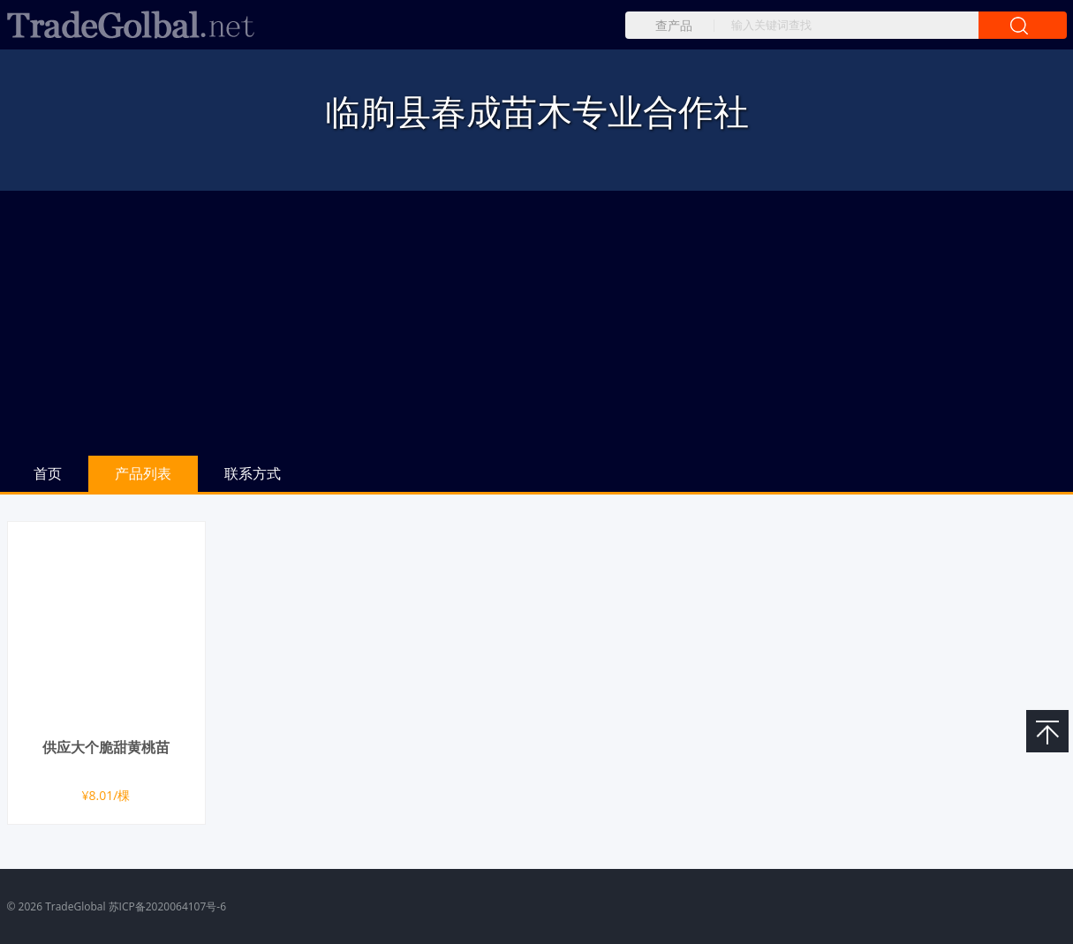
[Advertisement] (537, 323)
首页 (48, 473)
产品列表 (143, 473)
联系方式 (252, 473)
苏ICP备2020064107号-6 (167, 906)
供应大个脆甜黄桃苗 (106, 747)
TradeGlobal (75, 906)
